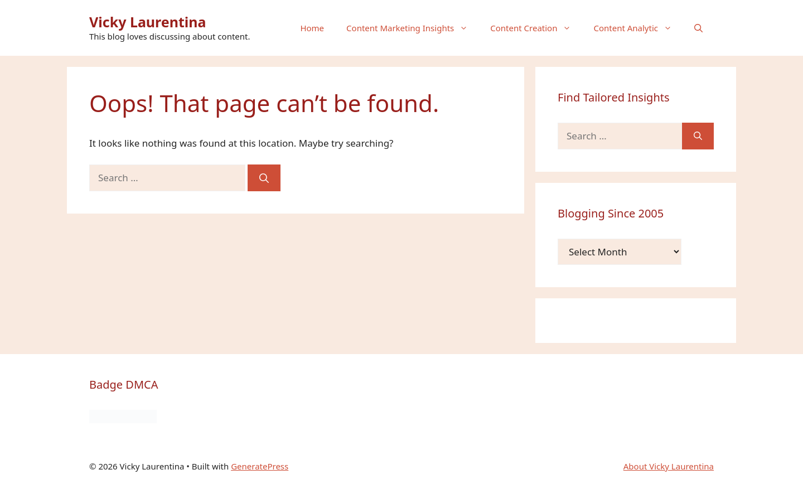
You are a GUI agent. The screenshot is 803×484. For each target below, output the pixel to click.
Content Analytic (638, 28)
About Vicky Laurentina (668, 466)
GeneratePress (259, 466)
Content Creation (536, 28)
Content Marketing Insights (412, 28)
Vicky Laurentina (147, 21)
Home (312, 27)
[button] (698, 28)
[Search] (264, 177)
